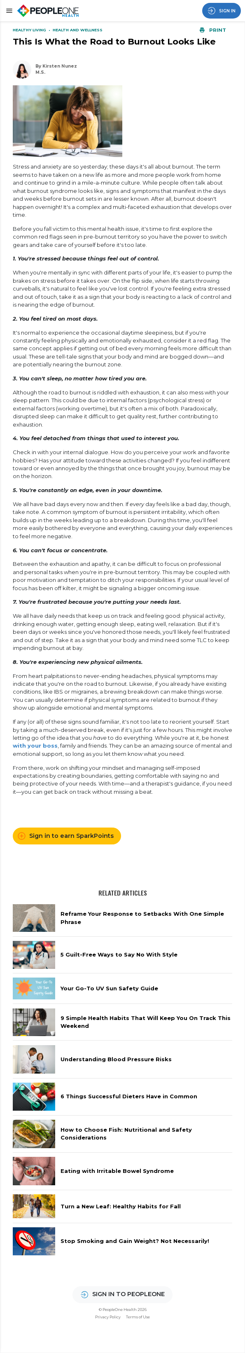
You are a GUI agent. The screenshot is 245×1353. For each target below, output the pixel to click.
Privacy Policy (108, 1317)
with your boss (35, 745)
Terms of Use (138, 1317)
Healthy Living (30, 30)
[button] (8, 10)
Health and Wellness (78, 30)
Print (212, 30)
